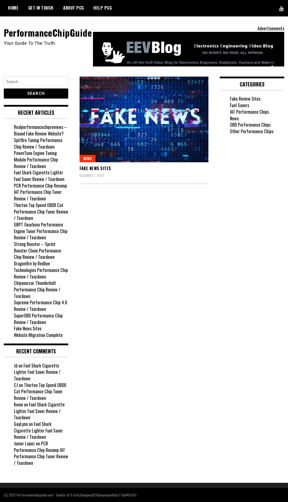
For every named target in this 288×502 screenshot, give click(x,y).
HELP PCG (102, 8)
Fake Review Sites (245, 98)
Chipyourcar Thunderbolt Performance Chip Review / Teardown (37, 289)
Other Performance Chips (251, 131)
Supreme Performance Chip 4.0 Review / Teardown (40, 305)
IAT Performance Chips (249, 111)
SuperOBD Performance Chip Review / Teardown (38, 318)
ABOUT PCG (73, 8)
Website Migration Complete (38, 335)
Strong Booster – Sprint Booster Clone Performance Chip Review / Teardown (37, 250)
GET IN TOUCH (41, 8)
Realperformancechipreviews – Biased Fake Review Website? (40, 130)
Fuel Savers (239, 105)
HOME (13, 8)
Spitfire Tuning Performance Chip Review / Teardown (38, 143)
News (87, 158)
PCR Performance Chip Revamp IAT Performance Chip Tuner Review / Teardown (40, 192)
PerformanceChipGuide (48, 32)
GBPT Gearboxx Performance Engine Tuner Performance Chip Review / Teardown (40, 231)
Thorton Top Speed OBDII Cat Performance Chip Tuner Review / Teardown (41, 211)
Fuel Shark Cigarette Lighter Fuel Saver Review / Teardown (39, 175)
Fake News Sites (95, 168)
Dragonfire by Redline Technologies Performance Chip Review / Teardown (41, 270)
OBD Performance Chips (250, 124)
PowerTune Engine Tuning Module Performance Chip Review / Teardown (36, 159)
